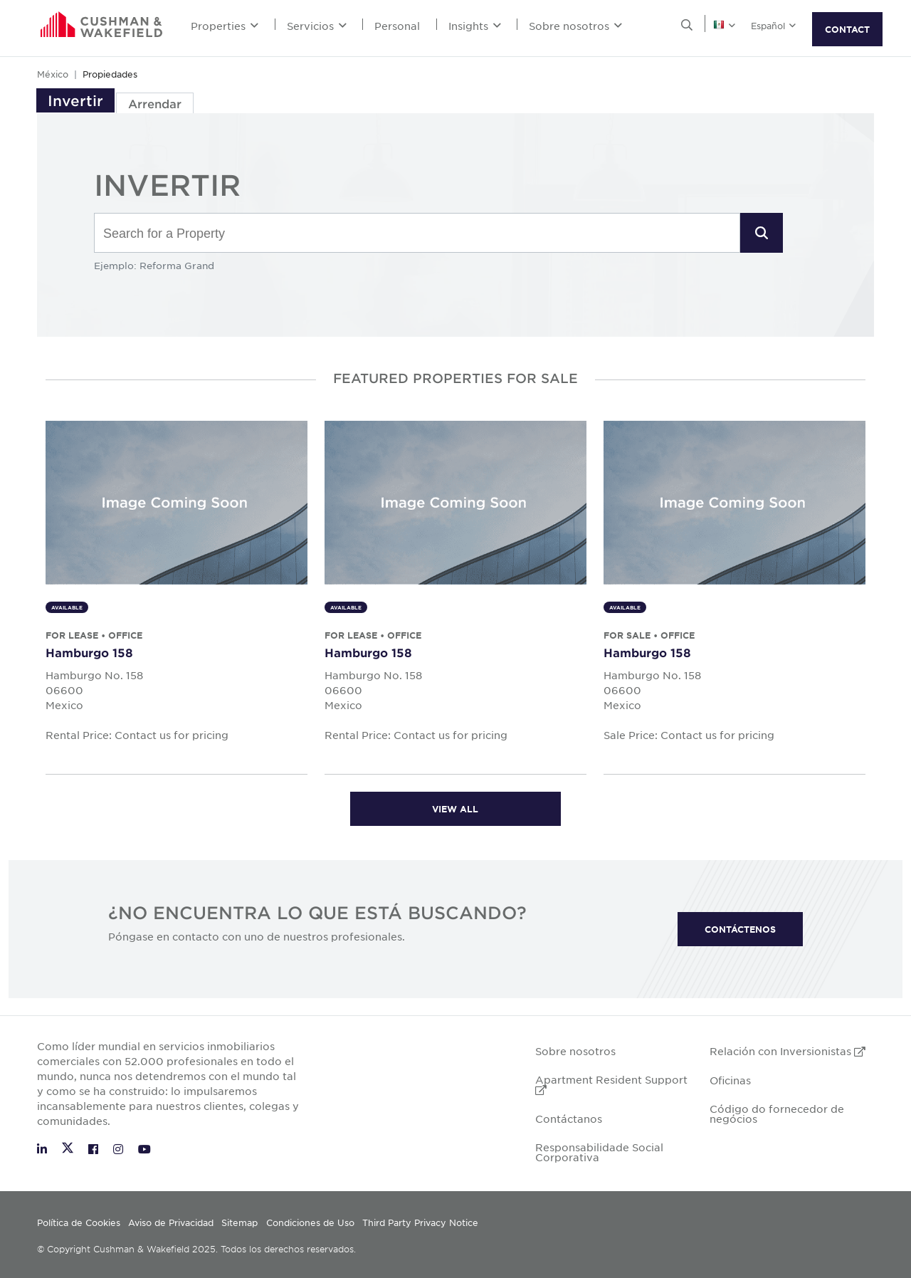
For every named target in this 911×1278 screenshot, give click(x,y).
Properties (224, 25)
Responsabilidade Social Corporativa (599, 1152)
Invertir (75, 100)
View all (455, 809)
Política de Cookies (78, 1222)
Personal (397, 25)
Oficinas (730, 1080)
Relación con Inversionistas (787, 1050)
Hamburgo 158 (89, 652)
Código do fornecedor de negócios (777, 1113)
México (52, 74)
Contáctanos (568, 1118)
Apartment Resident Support (611, 1084)
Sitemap (239, 1222)
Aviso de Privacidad (171, 1222)
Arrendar (154, 103)
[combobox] (417, 233)
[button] (761, 233)
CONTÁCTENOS (740, 929)
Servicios (317, 25)
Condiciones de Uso (310, 1222)
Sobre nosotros (575, 25)
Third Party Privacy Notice (420, 1222)
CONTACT (847, 29)
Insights (474, 25)
